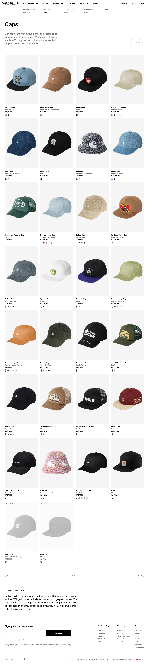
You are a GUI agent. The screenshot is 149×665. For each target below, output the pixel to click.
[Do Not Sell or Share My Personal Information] (117, 659)
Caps (46, 12)
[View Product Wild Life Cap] (21, 84)
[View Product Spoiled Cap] (92, 84)
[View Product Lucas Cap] (21, 147)
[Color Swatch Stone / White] (49, 243)
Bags (66, 12)
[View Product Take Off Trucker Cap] (127, 339)
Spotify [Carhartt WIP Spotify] (137, 633)
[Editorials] (84, 3)
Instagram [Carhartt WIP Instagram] (138, 630)
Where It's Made (123, 636)
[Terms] (72, 659)
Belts (86, 12)
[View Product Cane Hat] (92, 147)
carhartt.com (122, 642)
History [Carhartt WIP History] (120, 630)
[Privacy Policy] (82, 659)
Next (141, 576)
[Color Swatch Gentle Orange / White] (117, 115)
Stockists (121, 639)
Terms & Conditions (35, 645)
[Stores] (95, 3)
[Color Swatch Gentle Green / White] (120, 115)
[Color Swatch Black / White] (115, 115)
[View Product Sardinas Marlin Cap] (127, 211)
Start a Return (103, 639)
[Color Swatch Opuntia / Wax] (79, 243)
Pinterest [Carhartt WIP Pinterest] (138, 645)
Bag (142, 3)
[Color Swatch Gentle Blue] (79, 307)
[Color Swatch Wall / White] (11, 307)
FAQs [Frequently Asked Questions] (100, 642)
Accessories (33, 3)
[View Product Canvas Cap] (21, 531)
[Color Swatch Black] (8, 115)
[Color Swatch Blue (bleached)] (8, 179)
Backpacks (88, 9)
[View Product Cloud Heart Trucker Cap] (21, 211)
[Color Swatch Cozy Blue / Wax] (82, 243)
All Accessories (29, 9)
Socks (107, 9)
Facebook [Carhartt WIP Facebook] (138, 636)
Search (124, 3)
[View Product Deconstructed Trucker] (92, 403)
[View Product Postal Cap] (56, 147)
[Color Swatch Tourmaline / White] (122, 115)
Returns (101, 636)
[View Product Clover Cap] (127, 403)
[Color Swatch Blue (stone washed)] (115, 179)
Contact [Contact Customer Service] (101, 630)
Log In (134, 3)
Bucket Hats (69, 9)
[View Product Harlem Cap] (92, 211)
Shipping (101, 633)
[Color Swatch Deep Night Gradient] (44, 498)
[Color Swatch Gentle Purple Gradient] (79, 179)
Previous (9, 576)
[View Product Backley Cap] (127, 467)
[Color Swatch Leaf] (44, 434)
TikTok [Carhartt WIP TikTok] (137, 642)
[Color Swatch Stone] (115, 370)
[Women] (45, 3)
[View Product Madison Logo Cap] (127, 84)
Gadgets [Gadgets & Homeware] (26, 12)
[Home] (10, 3)
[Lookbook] (72, 3)
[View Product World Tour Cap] (92, 339)
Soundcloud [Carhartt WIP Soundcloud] (139, 647)
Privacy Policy (66, 645)
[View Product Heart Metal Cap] (56, 84)
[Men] (25, 3)
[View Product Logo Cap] (56, 531)
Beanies (47, 9)
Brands (120, 633)
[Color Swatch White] (79, 115)
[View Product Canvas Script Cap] (21, 467)
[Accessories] (58, 3)
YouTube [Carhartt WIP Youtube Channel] (138, 639)
